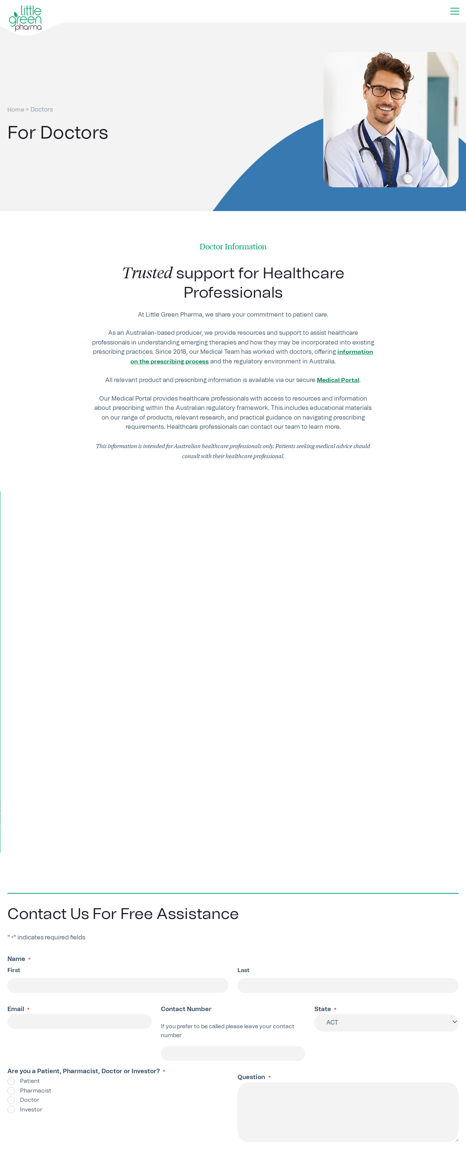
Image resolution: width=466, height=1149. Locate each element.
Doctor (29, 876)
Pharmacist (35, 867)
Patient (30, 857)
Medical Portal (338, 380)
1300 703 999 (155, 1065)
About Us (339, 1140)
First (13, 746)
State (325, 786)
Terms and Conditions (151, 951)
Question (253, 854)
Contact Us (260, 1065)
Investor (31, 886)
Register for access (233, 590)
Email (18, 786)
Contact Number (186, 785)
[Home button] (25, 18)
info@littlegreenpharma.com (176, 1078)
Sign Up (381, 1107)
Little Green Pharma (40, 1140)
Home (16, 110)
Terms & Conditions (382, 1140)
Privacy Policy (220, 951)
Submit (31, 982)
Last (243, 746)
